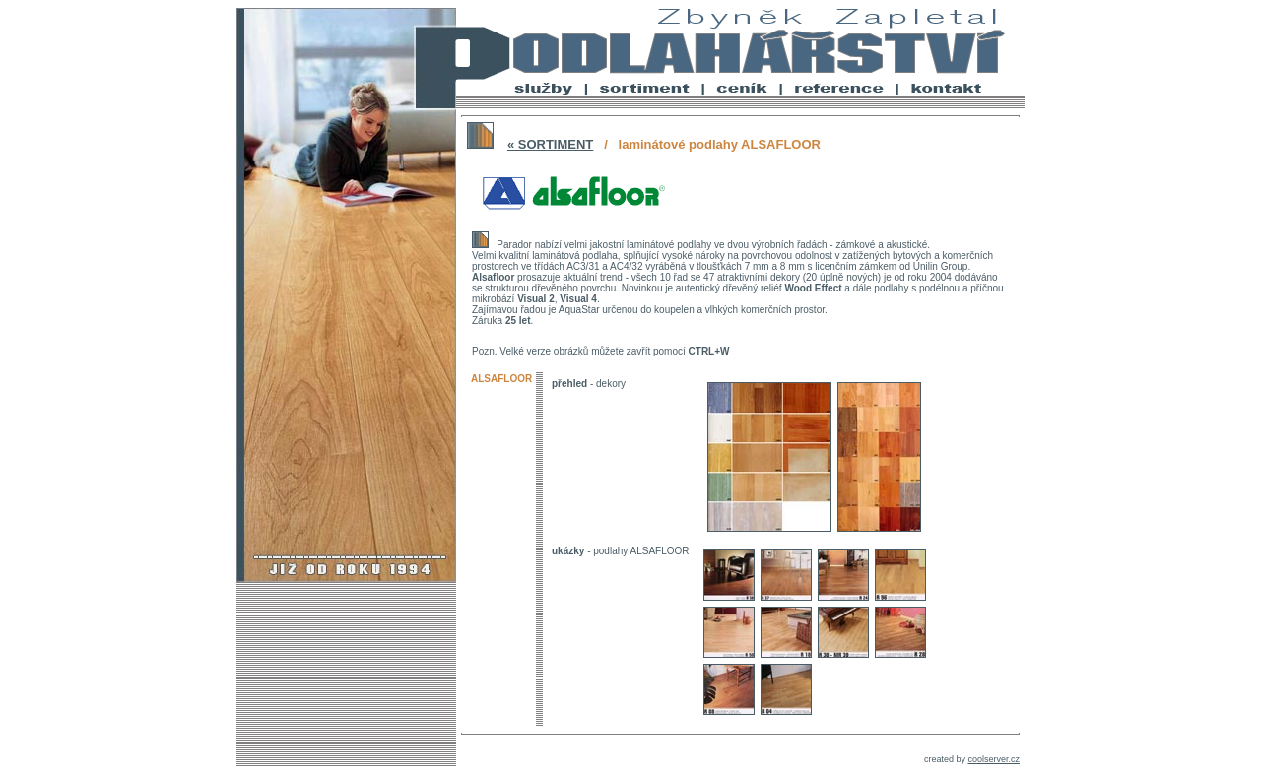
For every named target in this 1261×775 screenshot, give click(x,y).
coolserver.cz (993, 759)
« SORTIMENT (550, 144)
